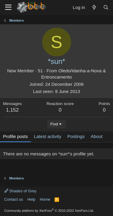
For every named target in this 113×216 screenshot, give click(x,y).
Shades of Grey (20, 191)
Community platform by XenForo (49, 210)
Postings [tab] (76, 136)
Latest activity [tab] (47, 136)
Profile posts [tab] (15, 136)
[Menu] (8, 7)
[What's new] (94, 7)
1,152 (12, 110)
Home (45, 199)
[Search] (106, 7)
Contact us (13, 199)
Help (31, 199)
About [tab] (96, 136)
